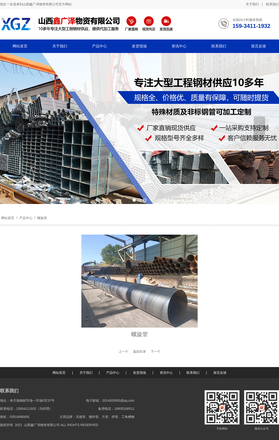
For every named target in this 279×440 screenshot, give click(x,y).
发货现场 (139, 372)
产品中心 (25, 218)
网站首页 (7, 218)
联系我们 (272, 4)
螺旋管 (41, 218)
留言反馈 (219, 372)
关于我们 (252, 4)
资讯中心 (166, 372)
